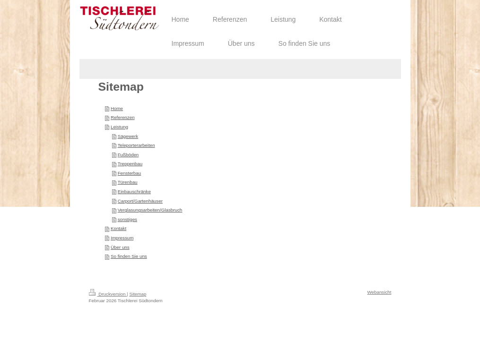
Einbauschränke (134, 191)
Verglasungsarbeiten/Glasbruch (150, 209)
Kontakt (118, 228)
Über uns (120, 247)
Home (117, 108)
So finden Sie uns (129, 256)
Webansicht (379, 292)
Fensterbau (129, 173)
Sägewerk (128, 136)
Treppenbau (130, 163)
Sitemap (137, 294)
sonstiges (127, 219)
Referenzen (123, 117)
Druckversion (108, 294)
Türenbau (128, 182)
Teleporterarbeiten (136, 145)
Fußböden (128, 154)
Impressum (122, 237)
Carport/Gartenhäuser (140, 201)
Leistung (119, 126)
